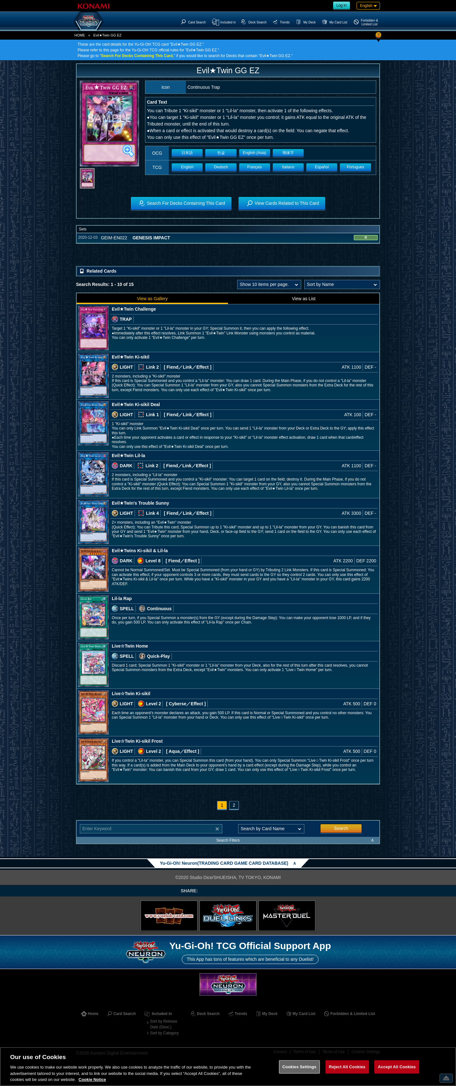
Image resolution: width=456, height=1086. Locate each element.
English (187, 167)
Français (254, 167)
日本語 (187, 153)
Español (322, 167)
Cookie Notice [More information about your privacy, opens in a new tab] (92, 1079)
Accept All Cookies (397, 1066)
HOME (79, 35)
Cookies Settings (299, 1066)
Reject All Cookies (347, 1066)
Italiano (288, 167)
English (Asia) (254, 153)
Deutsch (221, 167)
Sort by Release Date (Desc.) (163, 1024)
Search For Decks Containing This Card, (137, 56)
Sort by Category (164, 1033)
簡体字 (288, 153)
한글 (221, 153)
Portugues (355, 167)
